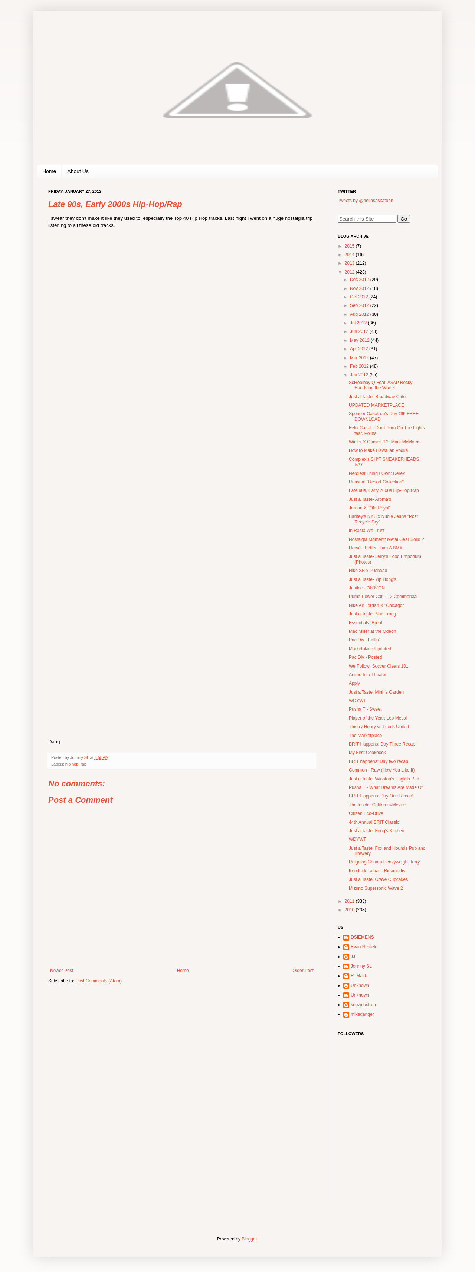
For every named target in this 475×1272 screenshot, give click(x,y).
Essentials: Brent (365, 622)
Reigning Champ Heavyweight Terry (384, 862)
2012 (350, 272)
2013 (350, 263)
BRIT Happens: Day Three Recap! (382, 744)
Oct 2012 (359, 297)
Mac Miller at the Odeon (372, 631)
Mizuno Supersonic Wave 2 (376, 888)
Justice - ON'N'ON (367, 588)
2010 (350, 909)
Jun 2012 (360, 331)
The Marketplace (365, 735)
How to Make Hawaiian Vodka (378, 450)
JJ (353, 956)
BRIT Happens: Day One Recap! (381, 796)
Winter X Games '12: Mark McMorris (384, 442)
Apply (354, 683)
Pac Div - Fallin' (364, 639)
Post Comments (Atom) (98, 981)
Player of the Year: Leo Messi (378, 718)
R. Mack (359, 975)
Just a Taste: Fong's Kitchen (376, 830)
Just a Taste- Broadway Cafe (377, 396)
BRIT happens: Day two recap (378, 761)
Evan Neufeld (364, 946)
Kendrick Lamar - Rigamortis (377, 870)
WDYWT (357, 700)
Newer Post (61, 970)
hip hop (71, 764)
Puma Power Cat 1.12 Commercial (383, 596)
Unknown (360, 985)
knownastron (363, 1004)
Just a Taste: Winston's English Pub (384, 779)
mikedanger (362, 1014)
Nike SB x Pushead (368, 570)
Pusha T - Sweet (365, 709)
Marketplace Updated (370, 648)
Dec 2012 (360, 279)
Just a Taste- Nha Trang (372, 614)
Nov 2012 (360, 288)
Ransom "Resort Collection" (376, 482)
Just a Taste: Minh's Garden (376, 692)
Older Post (303, 970)
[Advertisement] (384, 1155)
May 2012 (360, 340)
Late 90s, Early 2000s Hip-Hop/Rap (384, 490)
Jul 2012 (359, 323)
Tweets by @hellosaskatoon (365, 200)
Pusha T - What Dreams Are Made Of (386, 787)
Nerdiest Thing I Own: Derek (377, 473)
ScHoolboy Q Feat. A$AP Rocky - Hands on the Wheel (382, 385)
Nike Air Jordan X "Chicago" (376, 605)
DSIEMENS (362, 937)
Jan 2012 (360, 374)
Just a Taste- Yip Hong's (372, 579)
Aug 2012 (360, 314)
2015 (350, 246)
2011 (350, 901)
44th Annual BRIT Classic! (374, 822)
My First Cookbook (367, 752)
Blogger (249, 1239)
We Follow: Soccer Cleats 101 (379, 666)
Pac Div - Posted (365, 657)
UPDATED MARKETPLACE (376, 405)
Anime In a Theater (368, 674)
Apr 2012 (359, 348)
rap (83, 764)
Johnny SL (361, 966)
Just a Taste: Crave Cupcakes (378, 879)
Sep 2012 (360, 305)
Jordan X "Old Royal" (370, 508)
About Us (78, 171)
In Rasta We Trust (366, 530)
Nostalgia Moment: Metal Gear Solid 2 (386, 539)
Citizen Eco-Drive (366, 813)
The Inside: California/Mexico (377, 804)
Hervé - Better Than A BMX (376, 548)
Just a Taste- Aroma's (370, 499)
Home (49, 171)
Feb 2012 (360, 366)
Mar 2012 (360, 357)
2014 (350, 254)
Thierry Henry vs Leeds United (379, 726)
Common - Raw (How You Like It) (382, 770)
